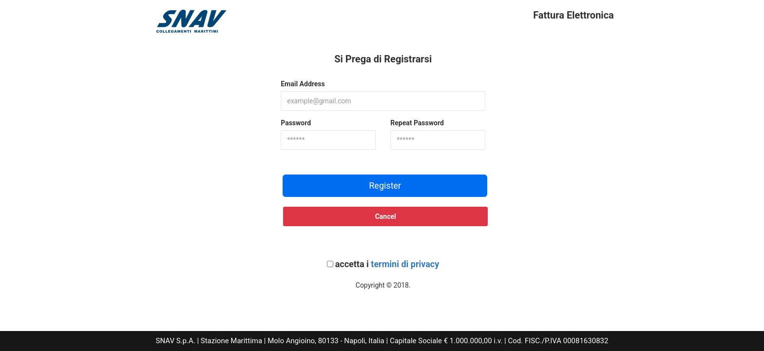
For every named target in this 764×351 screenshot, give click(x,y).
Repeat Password (417, 123)
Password (296, 123)
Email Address (303, 84)
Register (385, 185)
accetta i (387, 264)
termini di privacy (405, 264)
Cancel (385, 216)
